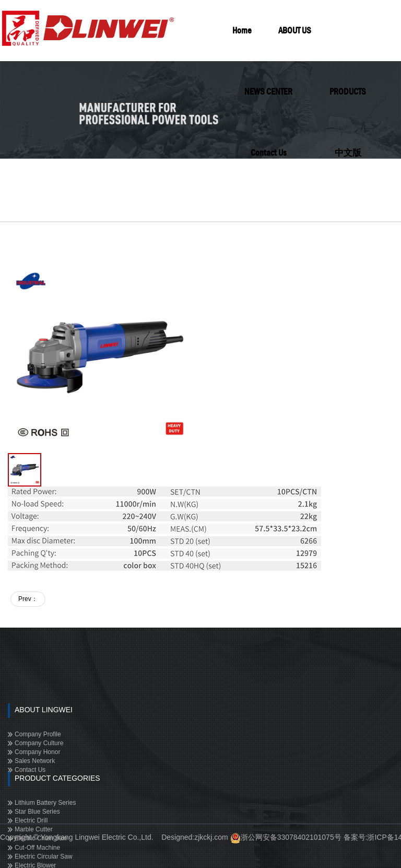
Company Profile (38, 734)
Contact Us (30, 769)
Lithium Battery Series (45, 802)
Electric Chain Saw (41, 838)
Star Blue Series (37, 811)
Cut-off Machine (37, 847)
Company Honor (37, 752)
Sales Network (35, 761)
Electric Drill (31, 820)
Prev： (28, 599)
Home (242, 30)
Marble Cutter (34, 829)
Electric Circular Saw (44, 856)
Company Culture (39, 743)
